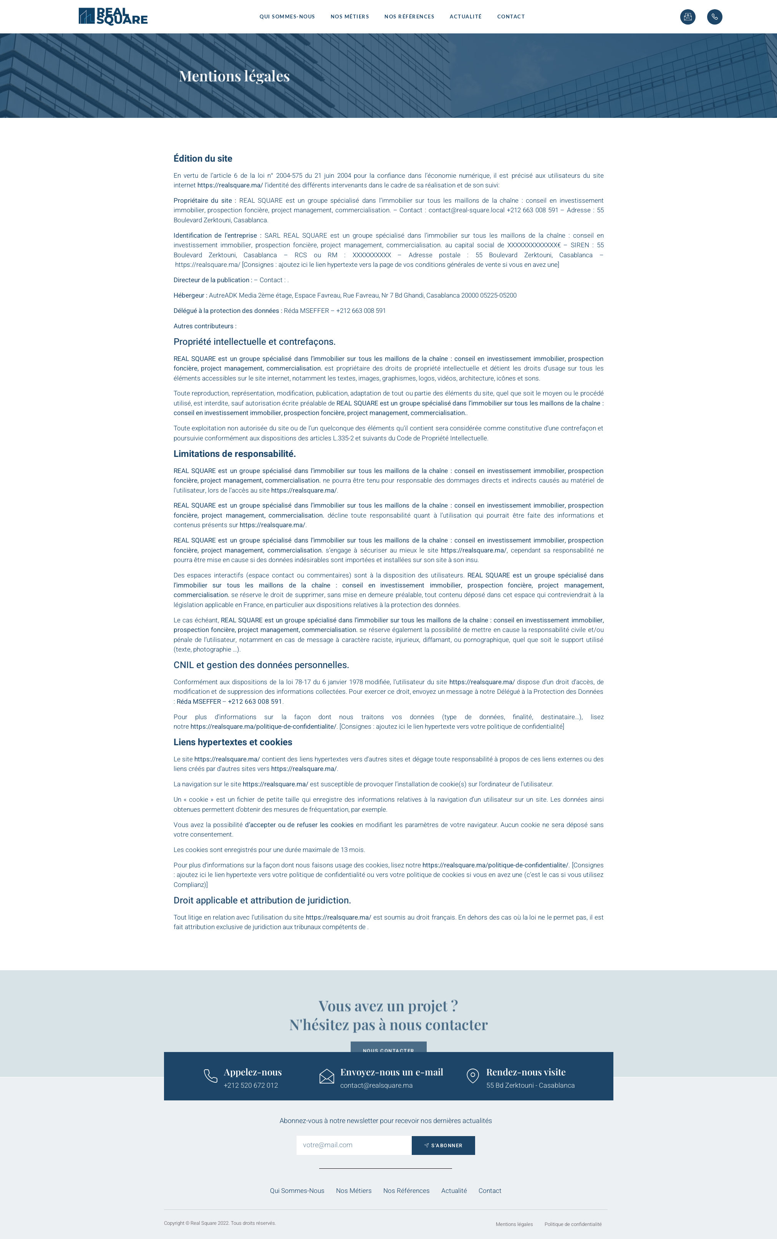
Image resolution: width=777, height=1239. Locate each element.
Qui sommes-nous (287, 16)
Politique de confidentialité (573, 1224)
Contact (511, 16)
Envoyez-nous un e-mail (391, 1071)
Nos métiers (350, 16)
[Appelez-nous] (210, 1076)
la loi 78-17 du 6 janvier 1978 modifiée (334, 682)
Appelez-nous (253, 1071)
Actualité (466, 16)
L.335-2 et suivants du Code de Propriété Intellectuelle (410, 438)
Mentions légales (514, 1224)
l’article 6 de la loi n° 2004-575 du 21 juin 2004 (280, 175)
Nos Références (409, 16)
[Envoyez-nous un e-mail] (327, 1076)
